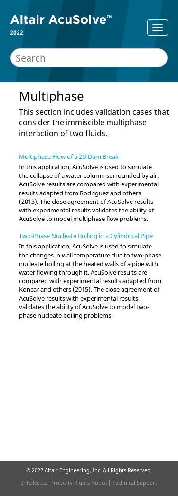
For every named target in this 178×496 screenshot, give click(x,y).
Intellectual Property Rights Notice (64, 482)
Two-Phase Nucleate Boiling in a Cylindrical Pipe (86, 235)
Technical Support (134, 482)
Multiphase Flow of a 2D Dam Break (69, 156)
